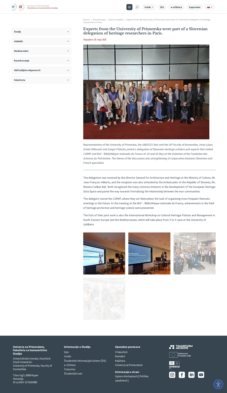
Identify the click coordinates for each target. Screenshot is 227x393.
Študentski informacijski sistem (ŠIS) (85, 361)
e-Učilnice (70, 365)
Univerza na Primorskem (129, 365)
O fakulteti (121, 352)
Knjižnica (120, 361)
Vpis (66, 352)
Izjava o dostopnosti (126, 376)
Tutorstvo (69, 369)
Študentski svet (73, 373)
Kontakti (120, 356)
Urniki (67, 356)
